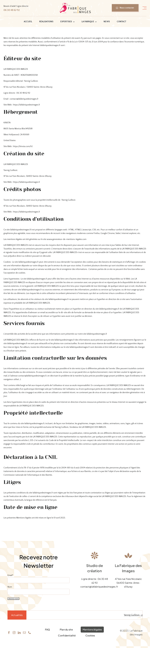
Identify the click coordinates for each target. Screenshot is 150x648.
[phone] (29, 632)
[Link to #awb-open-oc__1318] (144, 8)
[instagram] (14, 632)
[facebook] (9, 632)
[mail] (24, 632)
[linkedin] (19, 632)
